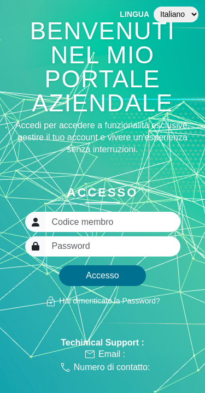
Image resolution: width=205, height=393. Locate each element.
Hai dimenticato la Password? (102, 301)
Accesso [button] (102, 275)
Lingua (134, 14)
